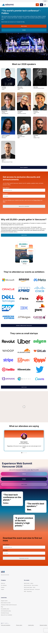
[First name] (24, 196)
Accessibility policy (5, 608)
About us (3, 583)
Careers (2, 587)
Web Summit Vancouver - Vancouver (32, 589)
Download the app (5, 612)
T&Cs (4, 201)
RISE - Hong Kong (28, 591)
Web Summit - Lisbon (28, 583)
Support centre (4, 600)
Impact (2, 589)
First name (5, 193)
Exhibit (24, 479)
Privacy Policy (36, 200)
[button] (45, 4)
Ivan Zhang (8, 79)
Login (45, 1)
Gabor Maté (40, 79)
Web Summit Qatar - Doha (29, 587)
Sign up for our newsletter (6, 614)
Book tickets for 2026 (5, 602)
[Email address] (24, 190)
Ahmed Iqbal (40, 128)
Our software (4, 585)
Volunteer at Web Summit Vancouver (9, 604)
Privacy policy (19, 625)
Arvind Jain (40, 103)
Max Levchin (24, 79)
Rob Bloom (8, 152)
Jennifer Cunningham (8, 128)
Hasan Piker (24, 128)
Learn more (24, 484)
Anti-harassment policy (6, 610)
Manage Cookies (43, 625)
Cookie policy (31, 625)
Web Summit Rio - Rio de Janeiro (31, 585)
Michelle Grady (8, 103)
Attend (24, 473)
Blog (2, 606)
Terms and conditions (5, 625)
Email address (6, 187)
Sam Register (24, 103)
